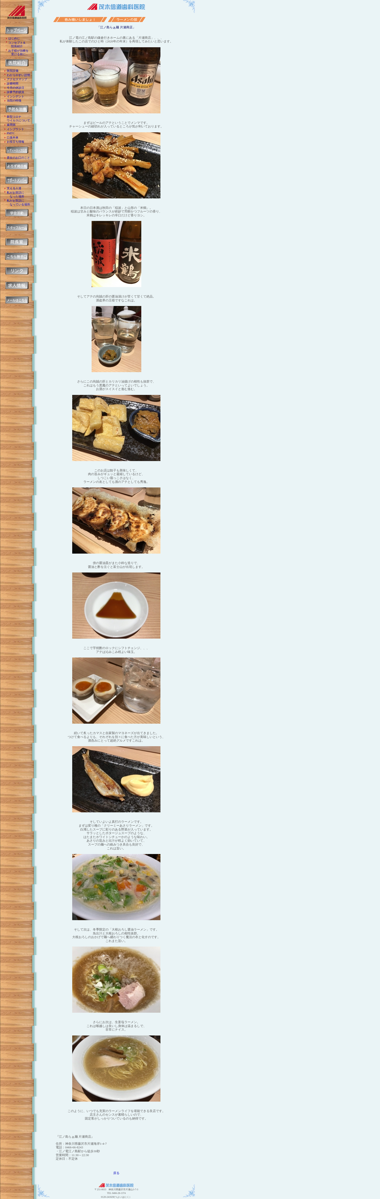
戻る (116, 1173)
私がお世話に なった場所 (15, 194)
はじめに (14, 38)
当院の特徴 (14, 100)
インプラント (15, 129)
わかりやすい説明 (18, 75)
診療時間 (12, 83)
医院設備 (12, 70)
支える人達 (14, 188)
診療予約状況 (15, 92)
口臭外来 (12, 137)
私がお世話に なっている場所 (18, 202)
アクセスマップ (17, 79)
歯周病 (11, 124)
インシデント (15, 96)
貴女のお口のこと (18, 157)
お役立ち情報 (15, 141)
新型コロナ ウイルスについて (18, 118)
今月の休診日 (15, 87)
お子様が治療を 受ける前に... (18, 52)
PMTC (11, 133)
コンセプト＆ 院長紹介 (17, 44)
